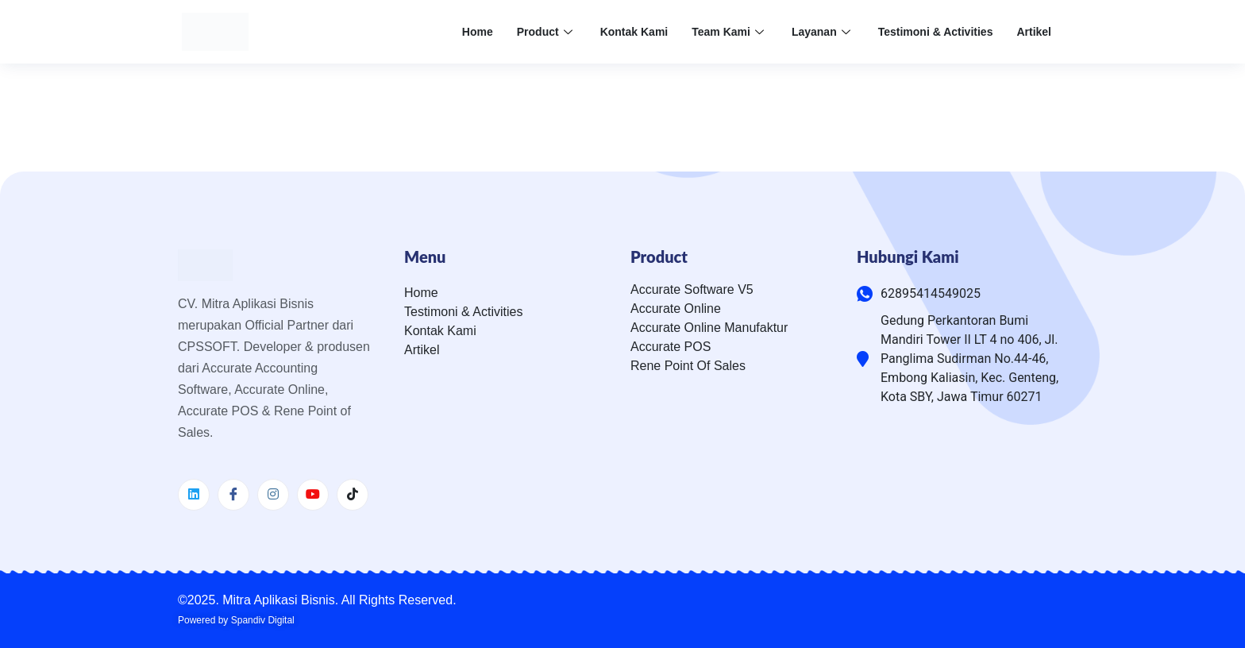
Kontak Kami (634, 31)
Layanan (823, 31)
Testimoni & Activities (935, 31)
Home (477, 31)
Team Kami (730, 31)
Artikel (1033, 31)
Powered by (236, 620)
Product (546, 31)
